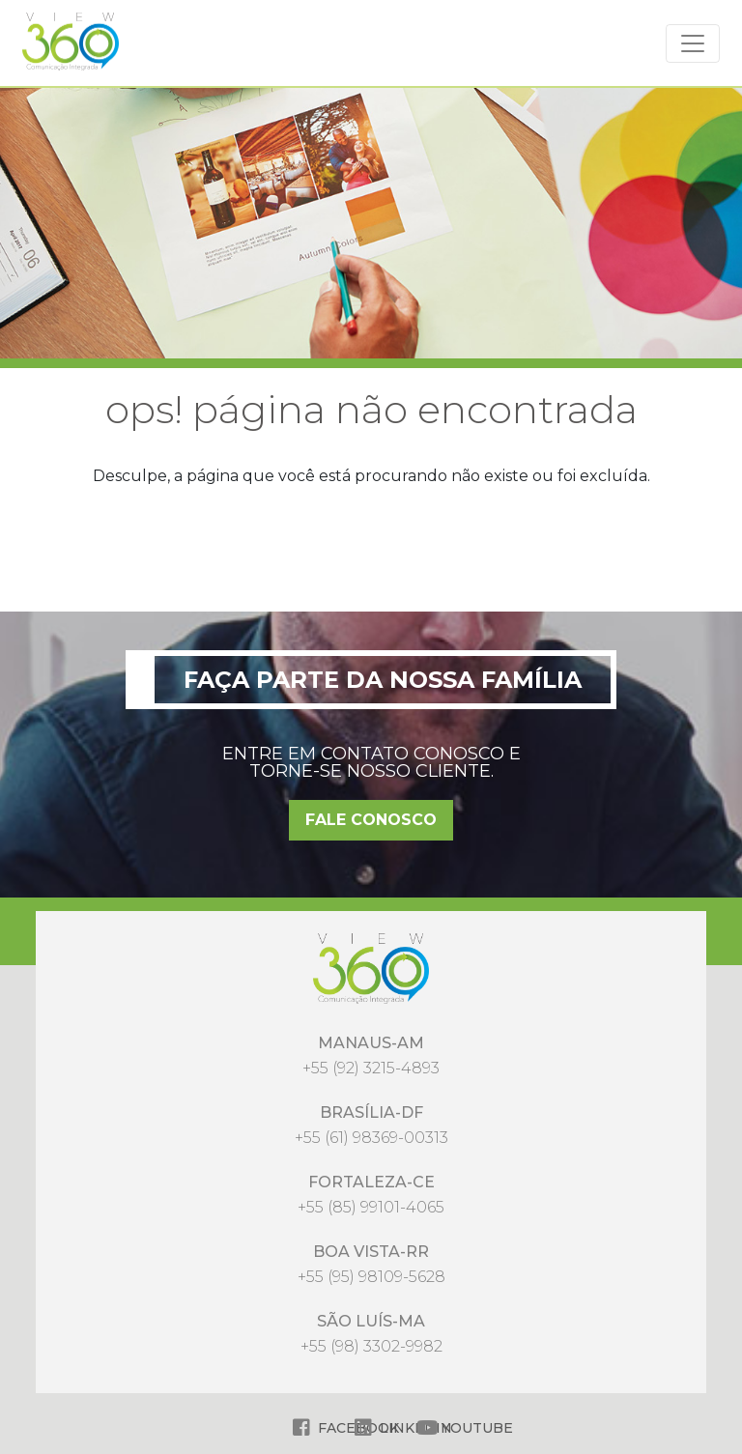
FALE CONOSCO (371, 820)
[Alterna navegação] (693, 43)
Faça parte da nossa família (383, 680)
